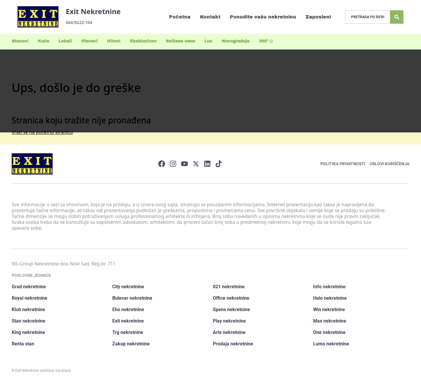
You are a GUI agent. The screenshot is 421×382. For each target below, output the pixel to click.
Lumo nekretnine (331, 344)
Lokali (65, 41)
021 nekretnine (229, 286)
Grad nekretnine (29, 286)
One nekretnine (329, 332)
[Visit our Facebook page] (161, 163)
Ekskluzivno (143, 41)
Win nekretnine (329, 309)
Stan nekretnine (28, 321)
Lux (208, 41)
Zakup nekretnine (131, 344)
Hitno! (113, 41)
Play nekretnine (229, 321)
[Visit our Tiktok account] (218, 163)
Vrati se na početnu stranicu (42, 132)
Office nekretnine (231, 298)
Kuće (43, 41)
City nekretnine (128, 286)
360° (266, 41)
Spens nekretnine (231, 309)
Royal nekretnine (29, 298)
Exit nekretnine (128, 321)
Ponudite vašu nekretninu (263, 16)
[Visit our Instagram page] (173, 163)
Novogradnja (235, 41)
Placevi (89, 41)
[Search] (396, 17)
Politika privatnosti (342, 163)
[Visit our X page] (195, 163)
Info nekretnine (329, 286)
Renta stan (23, 344)
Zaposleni (318, 16)
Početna (180, 16)
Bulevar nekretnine (132, 298)
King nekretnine (28, 332)
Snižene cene (180, 41)
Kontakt (210, 16)
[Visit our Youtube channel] (184, 163)
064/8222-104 (79, 22)
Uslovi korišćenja (389, 163)
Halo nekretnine (330, 298)
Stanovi (20, 41)
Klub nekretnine (28, 309)
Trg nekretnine (127, 332)
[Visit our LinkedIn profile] (207, 163)
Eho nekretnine (128, 309)
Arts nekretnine (229, 332)
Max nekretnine (329, 321)
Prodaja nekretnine (233, 344)
